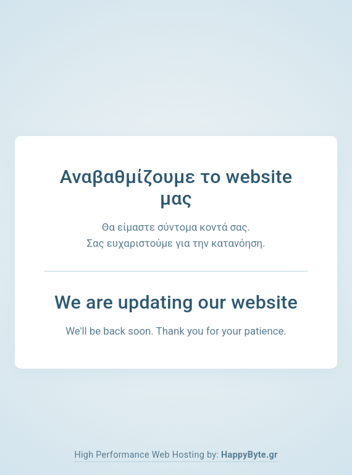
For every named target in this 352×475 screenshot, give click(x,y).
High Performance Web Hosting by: (175, 455)
